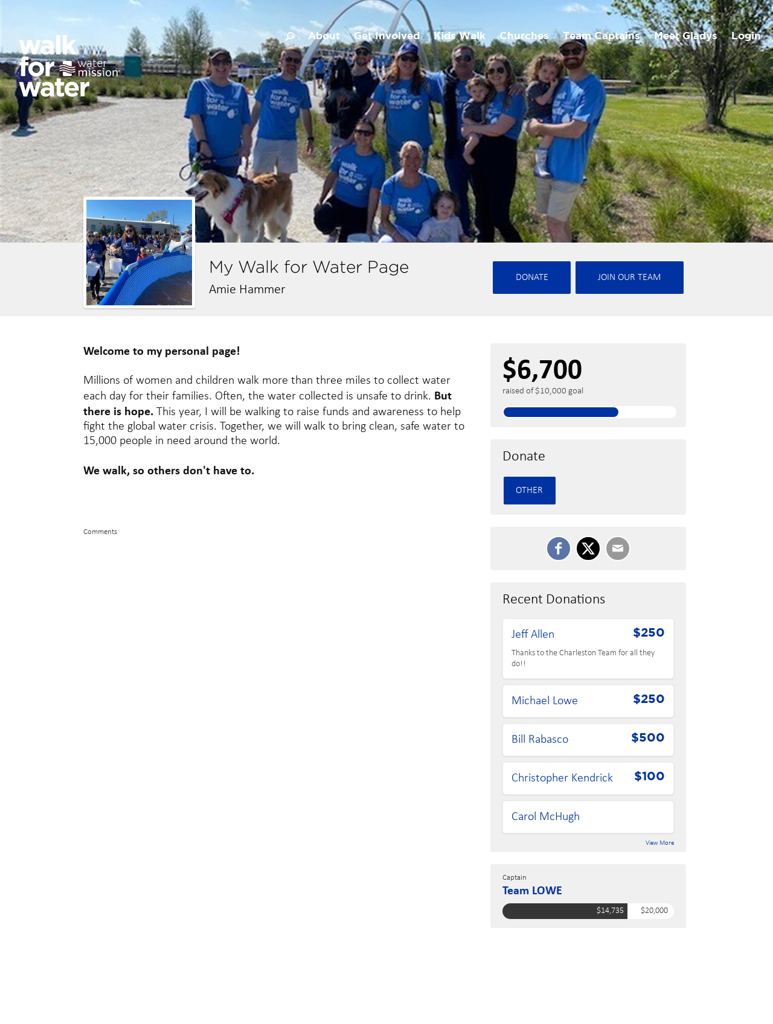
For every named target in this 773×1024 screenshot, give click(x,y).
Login (746, 36)
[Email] (617, 548)
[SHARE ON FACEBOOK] (558, 548)
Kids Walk (460, 36)
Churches (524, 36)
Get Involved (387, 36)
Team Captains (601, 36)
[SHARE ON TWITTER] (588, 548)
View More (660, 843)
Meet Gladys (685, 36)
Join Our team (629, 277)
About (324, 36)
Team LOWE (532, 890)
